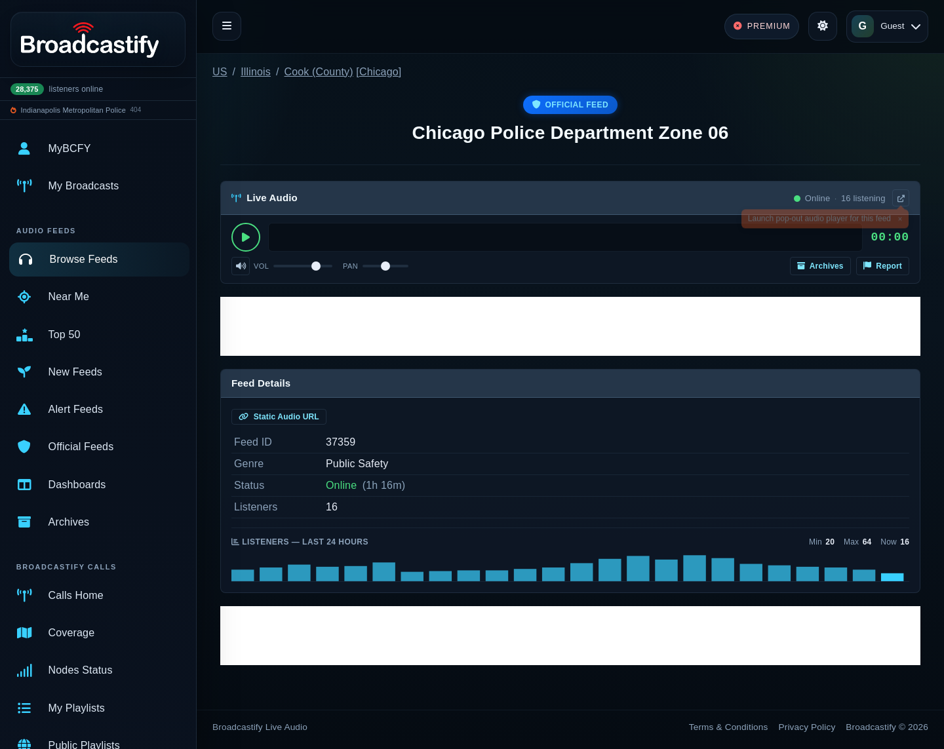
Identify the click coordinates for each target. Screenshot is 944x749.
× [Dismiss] (899, 221)
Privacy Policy (807, 727)
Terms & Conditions (728, 727)
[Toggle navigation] (226, 26)
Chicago (379, 71)
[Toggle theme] (822, 26)
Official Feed (570, 104)
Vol (261, 266)
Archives (820, 266)
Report (882, 266)
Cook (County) (319, 71)
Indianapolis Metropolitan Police (73, 110)
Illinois (256, 71)
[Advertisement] (570, 326)
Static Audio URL (279, 416)
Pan (350, 266)
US (219, 71)
